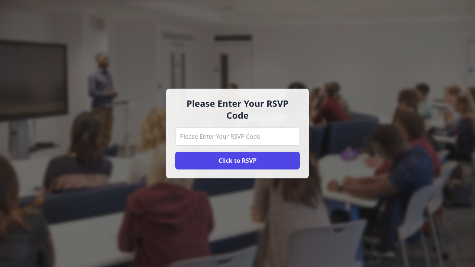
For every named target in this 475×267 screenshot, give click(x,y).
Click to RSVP (238, 160)
